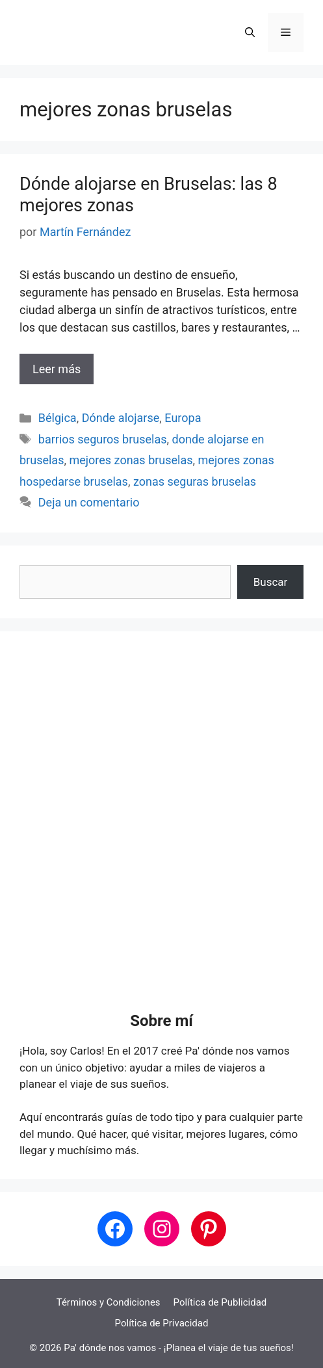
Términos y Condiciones (109, 1302)
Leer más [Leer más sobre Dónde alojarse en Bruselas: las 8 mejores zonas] (56, 369)
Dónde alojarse (121, 418)
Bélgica (57, 418)
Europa (182, 418)
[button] (250, 32)
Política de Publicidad (220, 1302)
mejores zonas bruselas (130, 460)
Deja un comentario (89, 502)
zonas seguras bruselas (194, 481)
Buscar (270, 581)
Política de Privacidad (162, 1323)
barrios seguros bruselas (102, 439)
